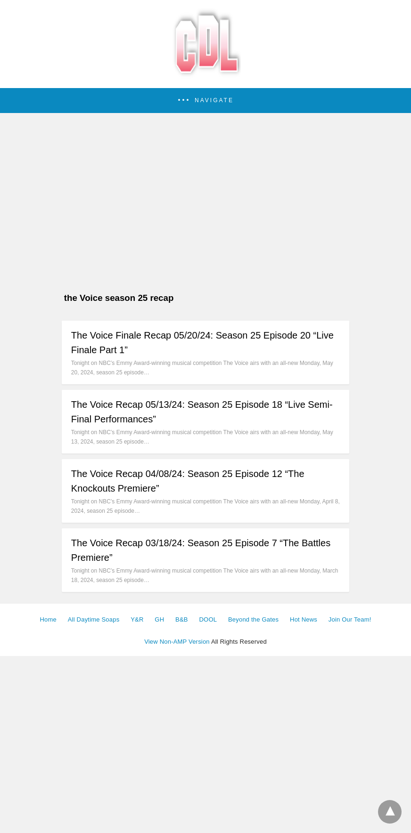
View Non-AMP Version (177, 641)
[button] (205, 100)
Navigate (214, 100)
